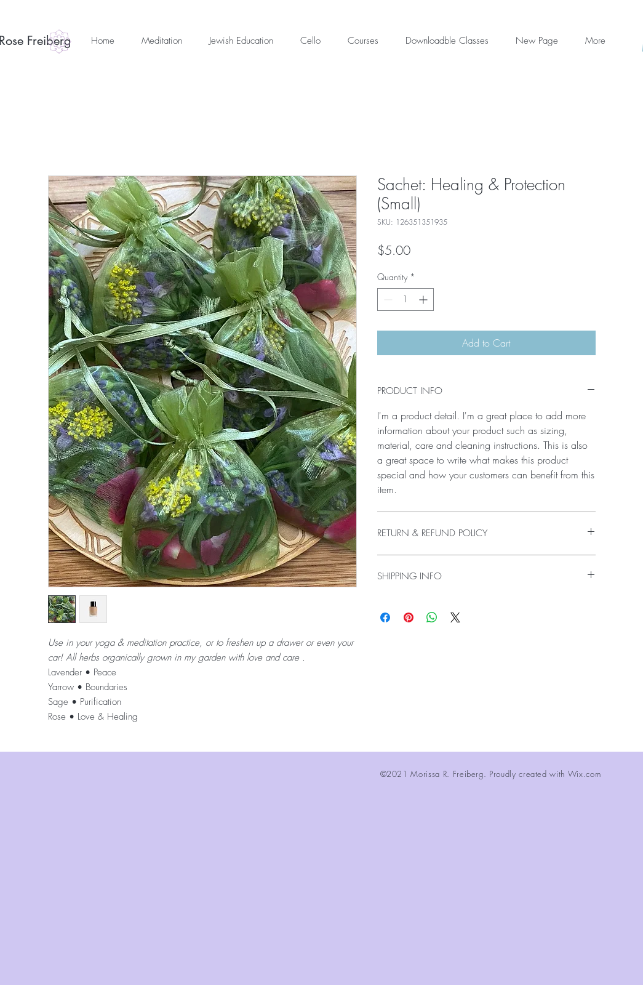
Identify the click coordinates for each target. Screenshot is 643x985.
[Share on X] (455, 617)
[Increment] (424, 299)
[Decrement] (386, 299)
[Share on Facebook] (385, 617)
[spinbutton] (405, 299)
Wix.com (584, 773)
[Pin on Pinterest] (408, 617)
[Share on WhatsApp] (432, 617)
